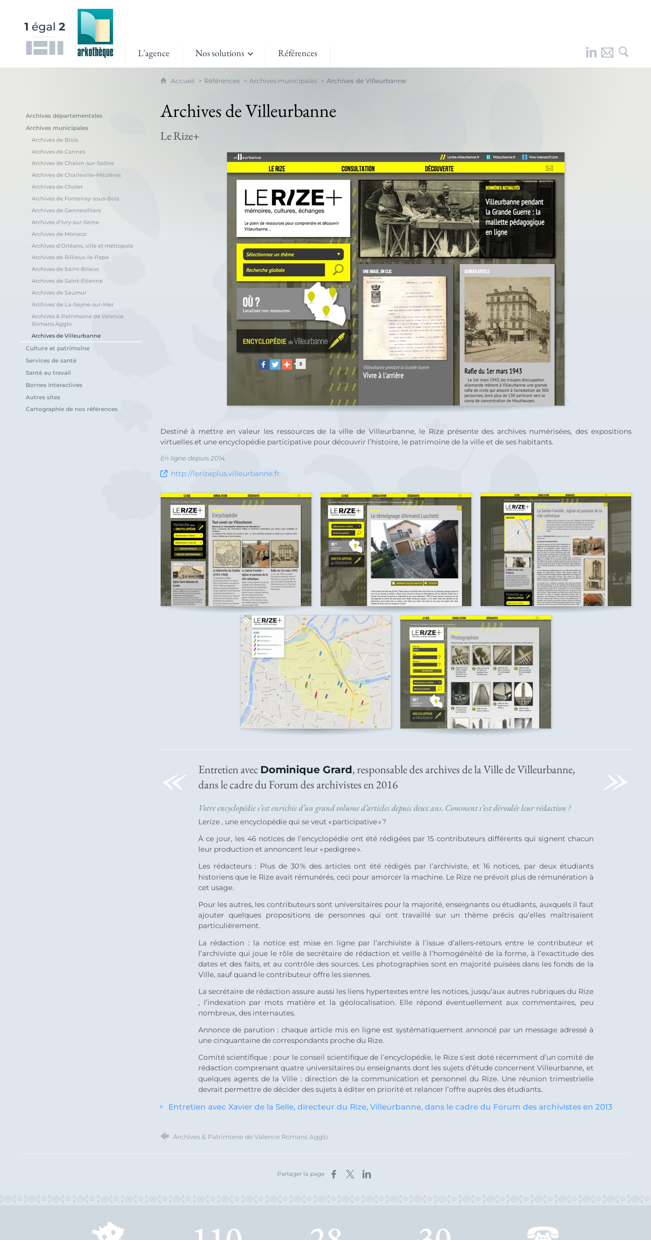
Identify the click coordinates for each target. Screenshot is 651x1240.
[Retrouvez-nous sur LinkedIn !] (591, 57)
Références (222, 81)
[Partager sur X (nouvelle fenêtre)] (350, 1174)
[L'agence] (153, 57)
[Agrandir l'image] (396, 279)
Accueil (183, 81)
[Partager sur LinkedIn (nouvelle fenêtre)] (366, 1174)
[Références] (297, 57)
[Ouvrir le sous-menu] (224, 57)
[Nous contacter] (608, 57)
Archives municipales (283, 81)
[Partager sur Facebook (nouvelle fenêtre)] (334, 1174)
